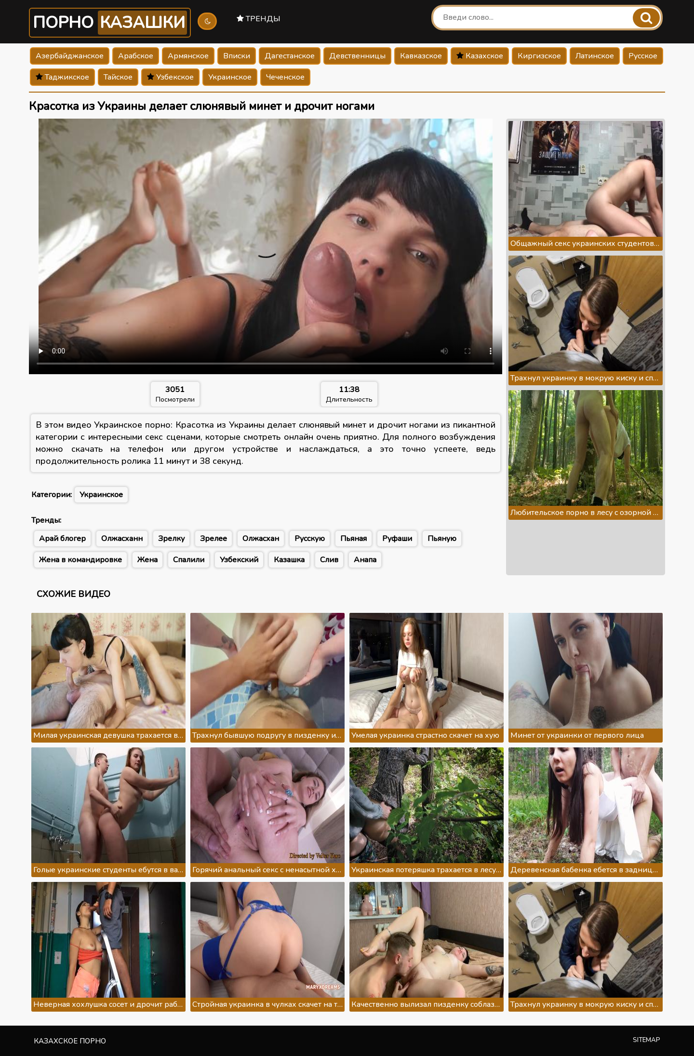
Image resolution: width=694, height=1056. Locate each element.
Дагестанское (290, 56)
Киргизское (539, 56)
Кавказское (421, 56)
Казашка (289, 560)
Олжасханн (122, 538)
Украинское (230, 77)
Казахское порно (70, 1041)
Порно (110, 23)
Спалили (188, 560)
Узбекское (170, 77)
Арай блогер (62, 538)
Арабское (135, 56)
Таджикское (62, 77)
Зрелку (171, 538)
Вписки (236, 56)
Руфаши (397, 538)
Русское (642, 56)
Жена (147, 560)
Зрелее (213, 538)
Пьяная (353, 538)
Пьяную (441, 538)
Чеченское (285, 77)
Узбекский (239, 560)
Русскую (309, 538)
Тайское (118, 77)
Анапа (365, 560)
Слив (329, 560)
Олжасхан (260, 538)
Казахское (479, 56)
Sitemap (646, 1040)
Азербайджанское (70, 56)
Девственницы (357, 56)
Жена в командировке (80, 560)
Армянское (188, 56)
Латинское (594, 56)
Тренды (258, 19)
